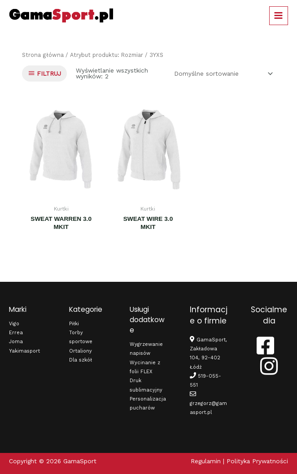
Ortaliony (80, 351)
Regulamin (206, 461)
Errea (16, 333)
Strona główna (43, 55)
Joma (16, 342)
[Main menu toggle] (278, 15)
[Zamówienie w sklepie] (222, 73)
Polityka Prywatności (257, 461)
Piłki (74, 324)
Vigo (14, 324)
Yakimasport (24, 351)
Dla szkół (80, 360)
